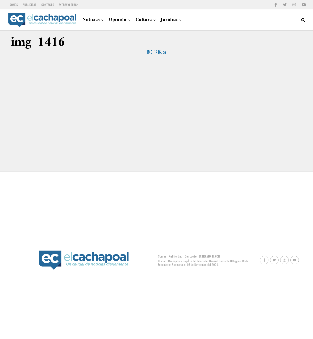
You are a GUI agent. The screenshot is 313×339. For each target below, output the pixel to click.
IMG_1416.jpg (156, 52)
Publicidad (30, 5)
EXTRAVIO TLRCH (68, 5)
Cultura (144, 20)
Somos (13, 5)
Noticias (91, 20)
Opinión (117, 20)
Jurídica (169, 20)
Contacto (47, 5)
